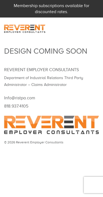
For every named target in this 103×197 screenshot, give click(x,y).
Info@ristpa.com (19, 98)
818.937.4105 (16, 106)
